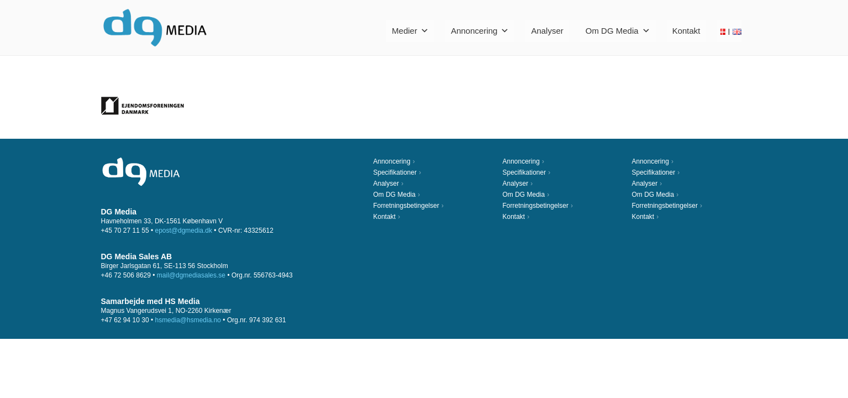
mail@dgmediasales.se (191, 275)
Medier (410, 30)
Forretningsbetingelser (406, 206)
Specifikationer (395, 172)
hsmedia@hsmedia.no (188, 320)
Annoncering (480, 30)
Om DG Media (618, 30)
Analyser (547, 30)
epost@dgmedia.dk (183, 230)
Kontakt (686, 30)
